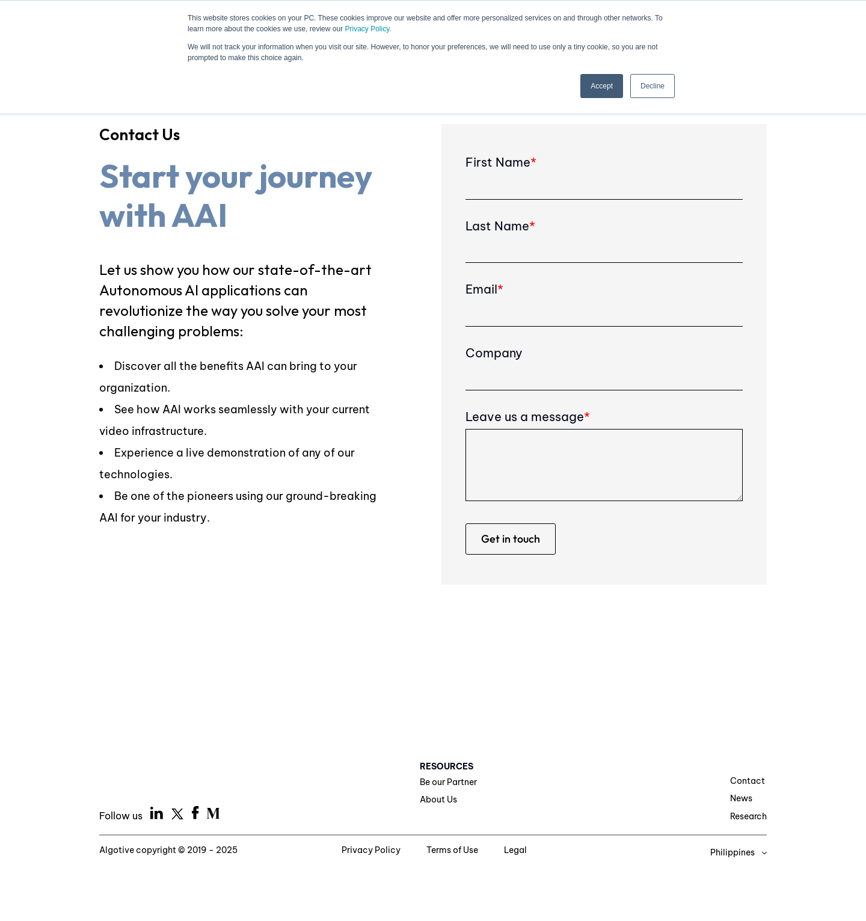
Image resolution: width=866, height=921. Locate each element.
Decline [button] (652, 86)
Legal (515, 850)
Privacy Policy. (368, 29)
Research (748, 816)
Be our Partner (448, 782)
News (741, 798)
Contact (747, 780)
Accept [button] (602, 86)
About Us (438, 799)
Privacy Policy (372, 850)
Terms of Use (453, 850)
